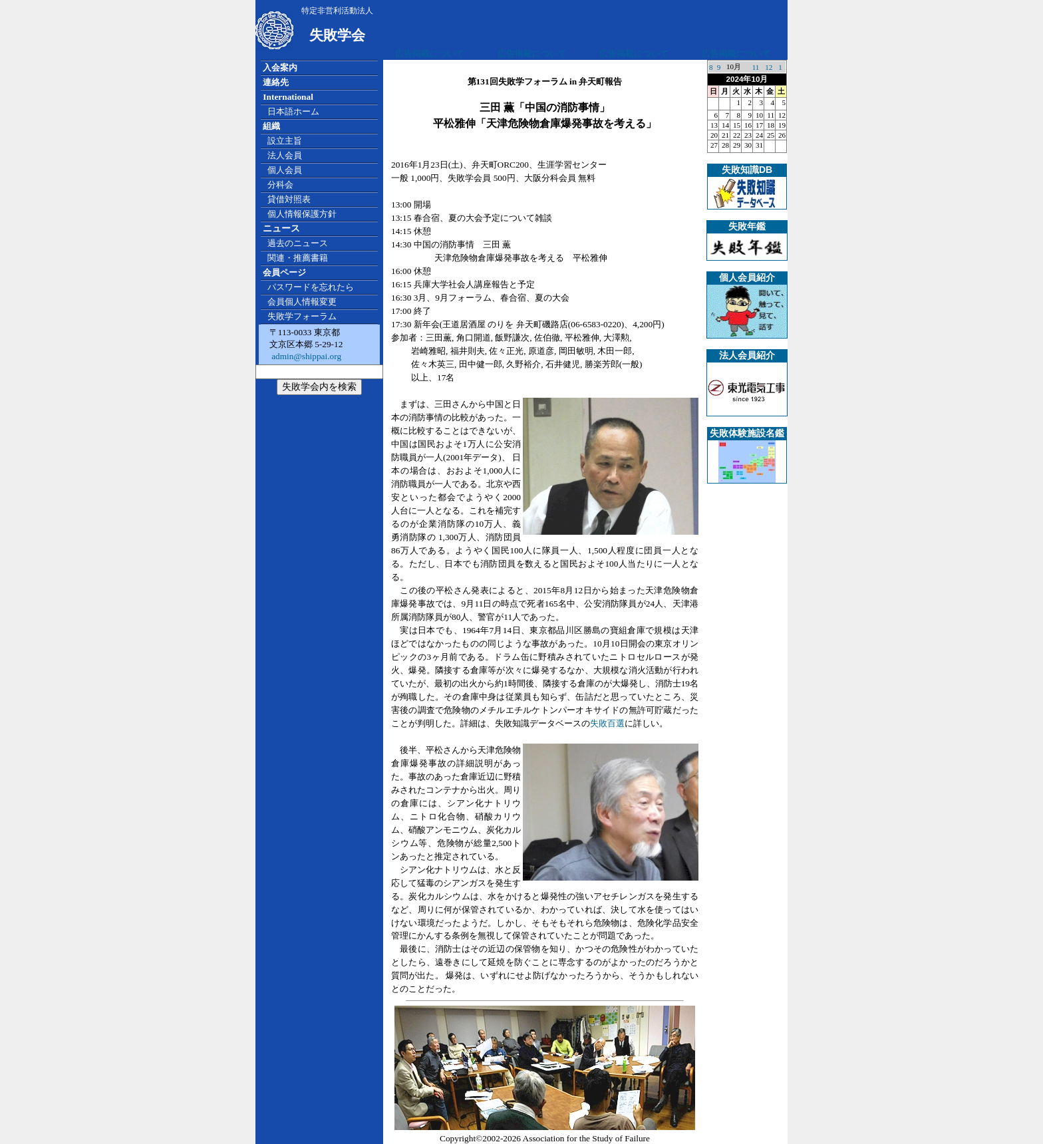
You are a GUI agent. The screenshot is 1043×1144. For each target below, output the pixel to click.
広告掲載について (429, 54)
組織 (271, 126)
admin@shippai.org (305, 356)
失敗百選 (607, 723)
